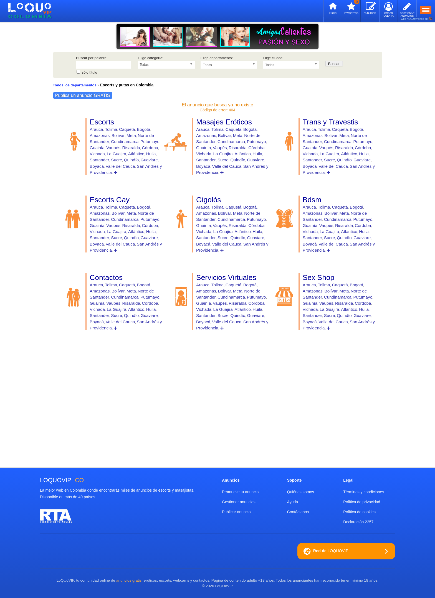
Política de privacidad (361, 502)
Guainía (97, 147)
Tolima (111, 129)
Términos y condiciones (363, 492)
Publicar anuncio (236, 512)
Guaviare (149, 159)
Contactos (106, 277)
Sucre (116, 159)
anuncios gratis (128, 580)
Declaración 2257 (358, 522)
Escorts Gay (110, 200)
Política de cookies (359, 512)
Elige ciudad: (273, 58)
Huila (151, 153)
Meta (131, 135)
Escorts (102, 122)
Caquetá (127, 129)
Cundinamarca (124, 141)
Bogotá (143, 129)
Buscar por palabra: (91, 58)
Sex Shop (318, 277)
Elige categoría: (150, 58)
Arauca (96, 129)
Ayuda (292, 502)
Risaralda (131, 147)
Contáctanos (298, 512)
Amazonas (100, 135)
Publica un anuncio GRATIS (82, 95)
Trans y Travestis (330, 122)
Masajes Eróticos (224, 122)
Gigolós (208, 200)
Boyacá (97, 166)
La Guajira (116, 153)
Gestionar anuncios (239, 502)
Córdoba (150, 147)
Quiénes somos (300, 492)
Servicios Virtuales (226, 277)
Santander (99, 159)
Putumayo (150, 141)
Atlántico (136, 153)
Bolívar (118, 135)
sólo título (89, 72)
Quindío (131, 159)
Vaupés (113, 147)
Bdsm (312, 200)
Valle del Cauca (120, 166)
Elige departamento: (217, 58)
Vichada (97, 153)
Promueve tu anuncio (240, 492)
